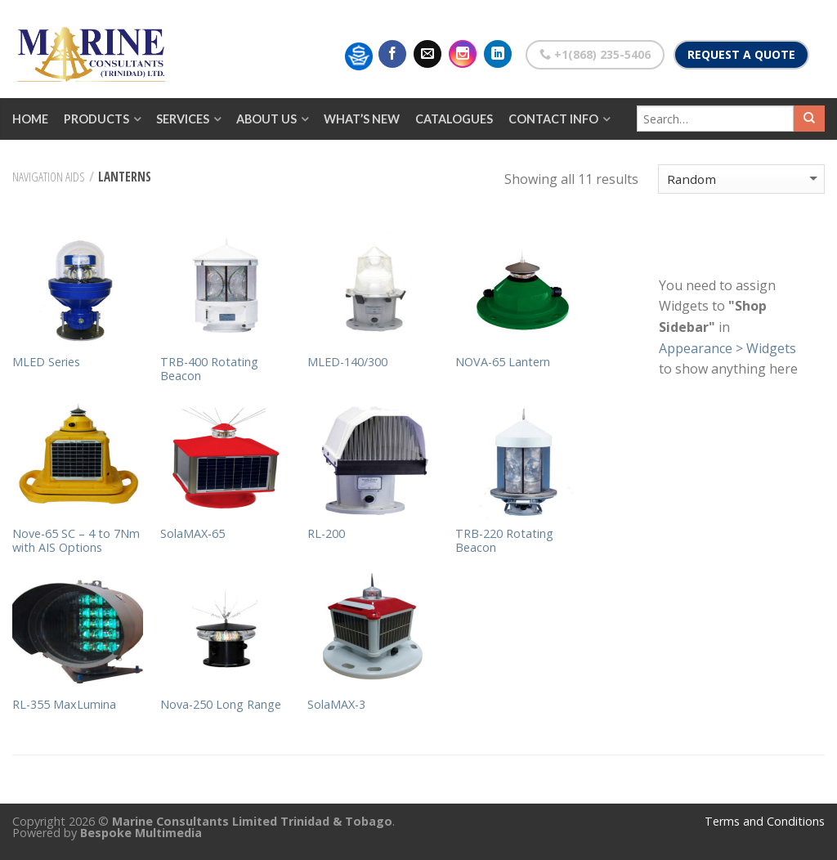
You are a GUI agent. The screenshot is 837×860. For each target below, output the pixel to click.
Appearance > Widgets (727, 348)
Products (96, 119)
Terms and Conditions (765, 821)
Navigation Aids (48, 176)
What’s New (362, 119)
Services (182, 119)
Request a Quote (741, 54)
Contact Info (553, 119)
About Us (266, 119)
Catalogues (454, 119)
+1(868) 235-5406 (595, 54)
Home (30, 119)
